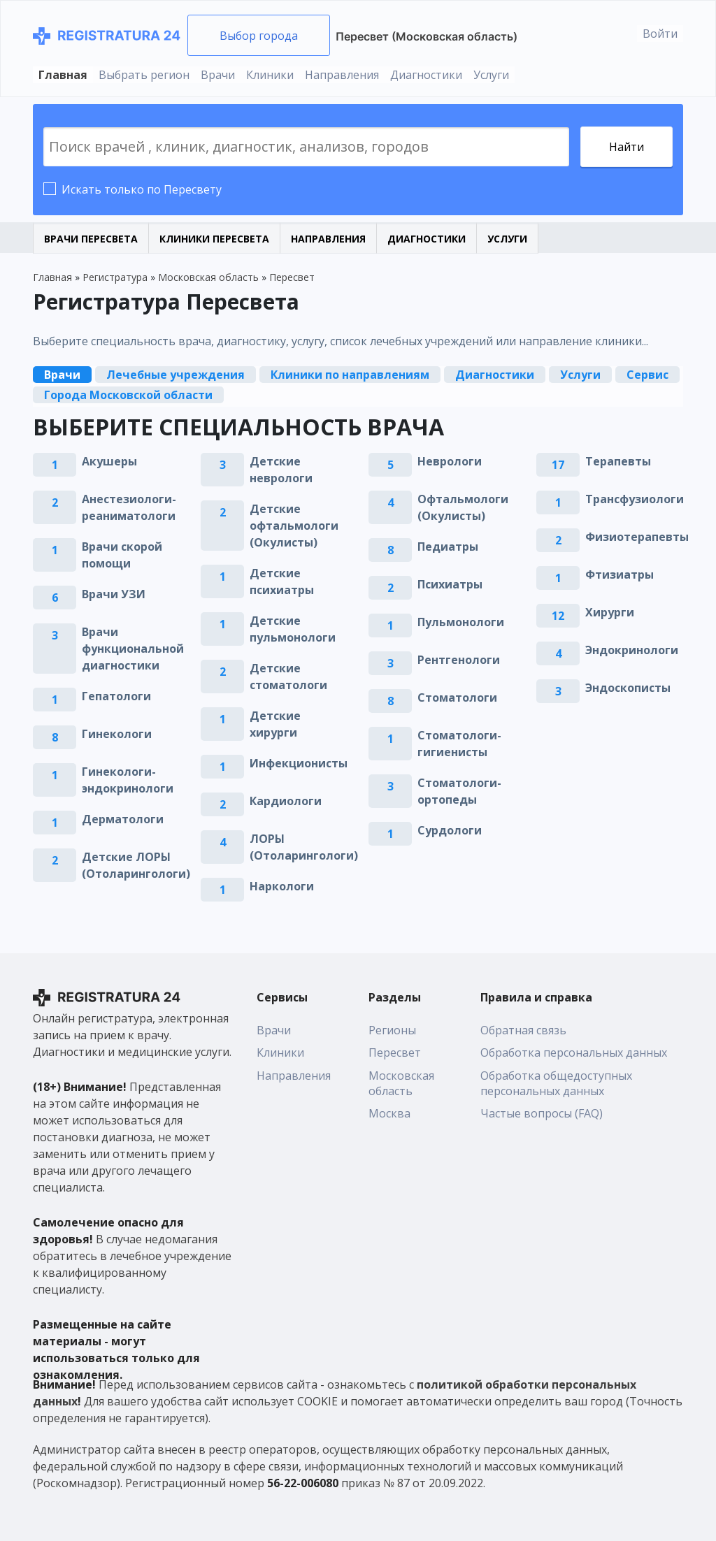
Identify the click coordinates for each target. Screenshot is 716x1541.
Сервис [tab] (647, 374)
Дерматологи (123, 819)
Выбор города (259, 35)
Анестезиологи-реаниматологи (129, 507)
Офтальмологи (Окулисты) (462, 507)
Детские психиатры (282, 581)
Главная (62, 74)
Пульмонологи (460, 622)
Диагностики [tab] (494, 374)
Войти (660, 33)
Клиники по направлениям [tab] (350, 374)
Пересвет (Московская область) (426, 36)
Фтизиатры (619, 574)
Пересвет (394, 1052)
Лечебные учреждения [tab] (175, 374)
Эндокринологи (631, 650)
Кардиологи (286, 801)
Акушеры (109, 461)
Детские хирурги (275, 724)
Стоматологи (457, 697)
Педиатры (447, 546)
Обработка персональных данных (573, 1052)
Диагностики (426, 74)
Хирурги (609, 612)
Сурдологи (449, 830)
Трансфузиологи (634, 499)
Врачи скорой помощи (122, 555)
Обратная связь (523, 1030)
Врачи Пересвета (91, 238)
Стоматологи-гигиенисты (459, 744)
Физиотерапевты (637, 536)
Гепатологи (116, 696)
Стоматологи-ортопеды (459, 791)
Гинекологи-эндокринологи (127, 780)
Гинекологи (117, 733)
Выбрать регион (144, 74)
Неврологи (449, 461)
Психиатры (449, 584)
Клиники (270, 74)
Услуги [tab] (580, 374)
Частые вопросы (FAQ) (541, 1113)
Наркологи (282, 886)
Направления (342, 74)
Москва (389, 1113)
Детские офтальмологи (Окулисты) (294, 525)
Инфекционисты (299, 763)
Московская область (401, 1083)
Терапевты (618, 461)
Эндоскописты (628, 687)
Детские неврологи (281, 470)
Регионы (392, 1030)
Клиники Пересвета (214, 238)
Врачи (218, 74)
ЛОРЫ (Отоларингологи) (304, 847)
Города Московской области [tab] (128, 395)
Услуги (491, 74)
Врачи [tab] (62, 374)
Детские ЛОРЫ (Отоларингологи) (136, 865)
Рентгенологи (458, 659)
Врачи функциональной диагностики (133, 648)
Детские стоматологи (288, 676)
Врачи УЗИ (113, 594)
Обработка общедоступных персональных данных (556, 1083)
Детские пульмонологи (293, 629)
